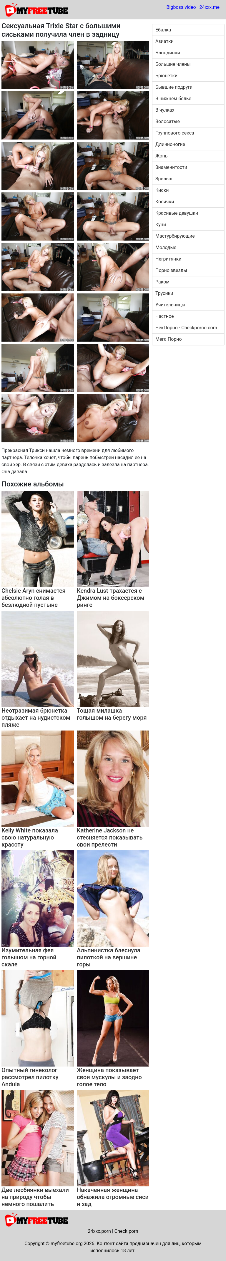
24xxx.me (209, 7)
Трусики (164, 293)
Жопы (162, 156)
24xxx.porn (99, 1231)
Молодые (165, 247)
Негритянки (168, 259)
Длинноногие (170, 144)
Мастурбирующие (175, 236)
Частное (164, 316)
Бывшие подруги (173, 87)
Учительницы (170, 305)
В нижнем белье (173, 98)
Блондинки (167, 53)
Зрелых (163, 179)
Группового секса (174, 133)
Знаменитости (171, 167)
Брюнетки (166, 75)
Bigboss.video (181, 7)
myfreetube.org (67, 1243)
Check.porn (126, 1231)
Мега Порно (168, 339)
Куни (160, 224)
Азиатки (164, 41)
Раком (162, 282)
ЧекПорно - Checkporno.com (186, 327)
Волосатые (167, 121)
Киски (162, 190)
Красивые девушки (176, 213)
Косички (164, 201)
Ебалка (163, 30)
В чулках (164, 110)
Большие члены (173, 64)
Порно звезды (171, 270)
